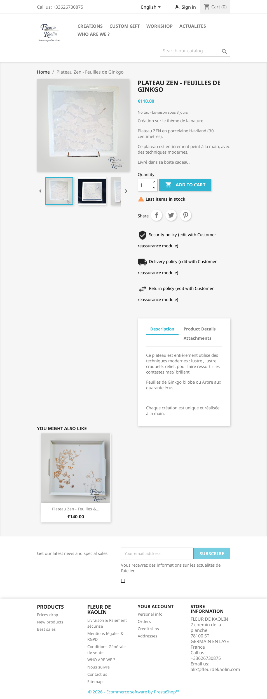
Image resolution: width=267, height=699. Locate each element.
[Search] (195, 51)
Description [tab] (162, 329)
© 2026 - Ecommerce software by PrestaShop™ (133, 692)
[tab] (151, 345)
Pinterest (185, 215)
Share (156, 215)
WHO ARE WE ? (94, 34)
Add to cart (185, 185)
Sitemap (95, 681)
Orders (144, 621)
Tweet (171, 215)
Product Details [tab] (200, 329)
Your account (156, 606)
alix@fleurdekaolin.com (215, 669)
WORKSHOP (159, 26)
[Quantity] (144, 185)
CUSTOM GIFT (124, 26)
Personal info (150, 614)
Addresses (147, 636)
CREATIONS (90, 26)
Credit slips (148, 628)
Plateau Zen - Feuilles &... (75, 509)
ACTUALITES (192, 26)
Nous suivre (98, 667)
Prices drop (47, 614)
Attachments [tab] (198, 338)
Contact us (97, 674)
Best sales (46, 629)
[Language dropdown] (152, 7)
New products (50, 622)
